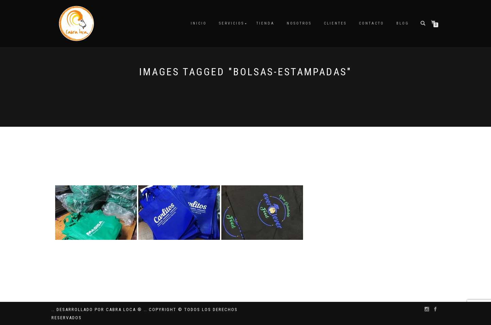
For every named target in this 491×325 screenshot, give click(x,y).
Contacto (371, 23)
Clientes (335, 23)
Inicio (199, 23)
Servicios (231, 23)
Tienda (265, 23)
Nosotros (299, 23)
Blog (402, 23)
